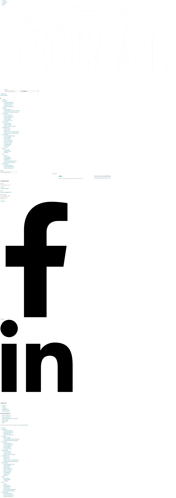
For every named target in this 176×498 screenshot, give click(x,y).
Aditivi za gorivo (7, 129)
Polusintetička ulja (7, 158)
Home (95, 178)
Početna (4, 99)
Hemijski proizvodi (5, 127)
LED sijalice (6, 152)
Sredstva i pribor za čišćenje (9, 126)
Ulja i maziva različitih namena (10, 161)
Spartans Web (25, 425)
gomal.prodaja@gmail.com (6, 192)
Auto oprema (5, 113)
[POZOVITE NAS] (36, 94)
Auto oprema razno (8, 120)
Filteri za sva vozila (8, 142)
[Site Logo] (88, 47)
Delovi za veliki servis (8, 141)
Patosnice (4, 108)
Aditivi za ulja (6, 130)
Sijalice (3, 148)
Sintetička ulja (7, 159)
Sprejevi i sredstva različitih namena (11, 133)
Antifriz (5, 155)
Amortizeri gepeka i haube (9, 135)
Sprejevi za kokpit (7, 124)
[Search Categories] (30, 91)
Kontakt (3, 3)
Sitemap (104, 178)
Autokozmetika (5, 122)
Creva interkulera (7, 137)
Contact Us (108, 178)
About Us (98, 178)
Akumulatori (4, 101)
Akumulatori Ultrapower (9, 103)
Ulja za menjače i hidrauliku (9, 162)
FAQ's (101, 178)
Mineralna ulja (7, 156)
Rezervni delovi (5, 134)
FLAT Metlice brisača (8, 165)
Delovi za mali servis (8, 140)
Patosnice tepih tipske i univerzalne (11, 112)
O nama (4, 0)
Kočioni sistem (7, 145)
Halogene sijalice (7, 151)
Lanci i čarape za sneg (8, 116)
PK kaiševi (6, 147)
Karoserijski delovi (7, 144)
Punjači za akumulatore (9, 106)
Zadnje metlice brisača (9, 168)
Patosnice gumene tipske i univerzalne (12, 110)
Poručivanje (4, 2)
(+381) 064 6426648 (4, 188)
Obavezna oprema (8, 115)
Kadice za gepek (7, 109)
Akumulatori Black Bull (8, 102)
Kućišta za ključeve (8, 117)
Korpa (3, 4)
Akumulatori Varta (8, 105)
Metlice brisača (5, 163)
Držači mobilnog (7, 119)
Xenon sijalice (7, 149)
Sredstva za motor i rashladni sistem (11, 131)
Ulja (3, 154)
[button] (6, 89)
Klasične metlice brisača (9, 166)
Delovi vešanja (7, 138)
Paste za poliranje (7, 123)
